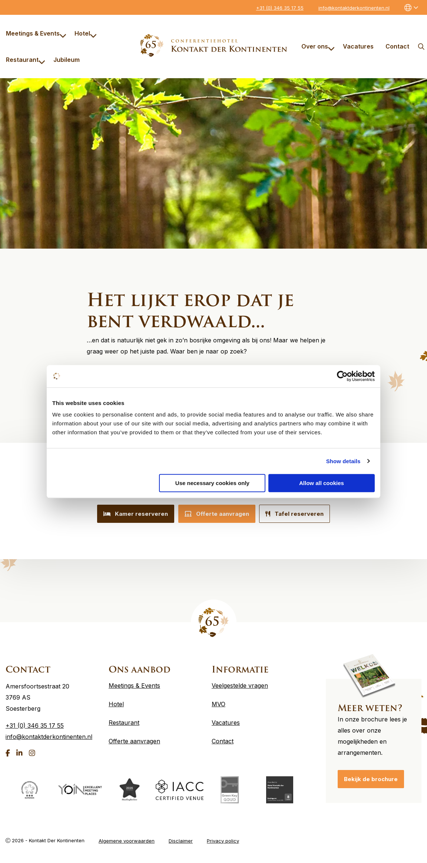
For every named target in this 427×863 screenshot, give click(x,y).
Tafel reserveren (300, 513)
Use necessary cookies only (212, 483)
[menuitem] (34, 33)
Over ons (318, 46)
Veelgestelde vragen (240, 682)
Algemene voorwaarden (127, 837)
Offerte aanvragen (217, 513)
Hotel (86, 33)
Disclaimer (181, 837)
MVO (218, 701)
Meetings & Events (36, 33)
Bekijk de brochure (371, 776)
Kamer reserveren (131, 513)
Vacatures (358, 46)
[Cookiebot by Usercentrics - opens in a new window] (342, 376)
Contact (397, 46)
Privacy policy (223, 837)
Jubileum (66, 59)
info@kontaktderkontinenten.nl (354, 8)
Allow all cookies (321, 483)
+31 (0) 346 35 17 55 (280, 8)
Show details (343, 461)
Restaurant (25, 59)
